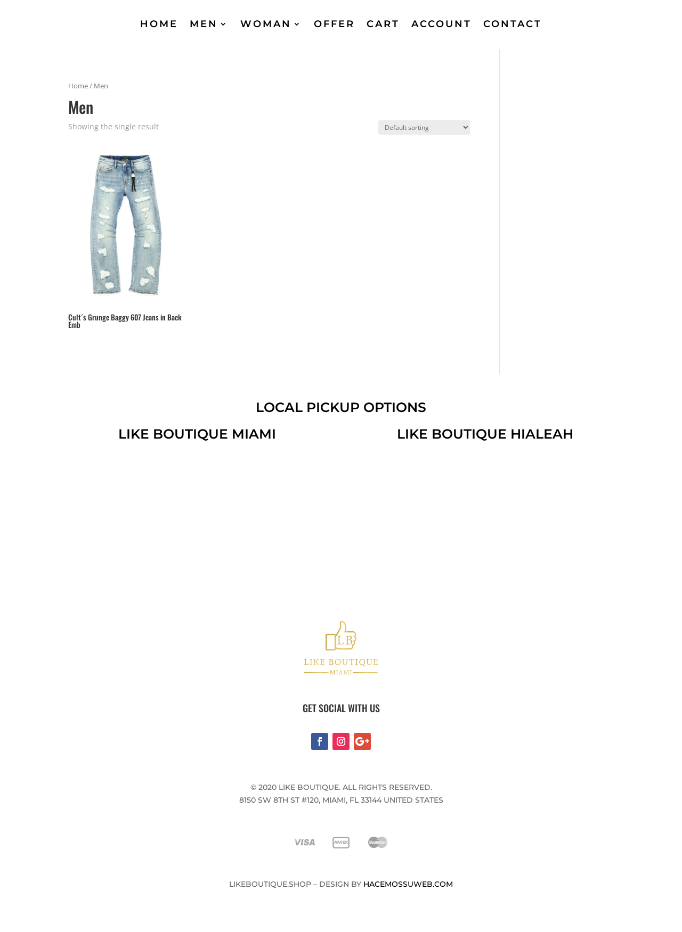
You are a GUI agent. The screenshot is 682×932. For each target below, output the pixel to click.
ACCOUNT (441, 24)
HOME (159, 24)
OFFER (334, 24)
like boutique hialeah (485, 434)
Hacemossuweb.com (408, 884)
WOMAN (265, 24)
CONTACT (512, 24)
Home (78, 85)
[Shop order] (424, 127)
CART (383, 24)
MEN (204, 24)
